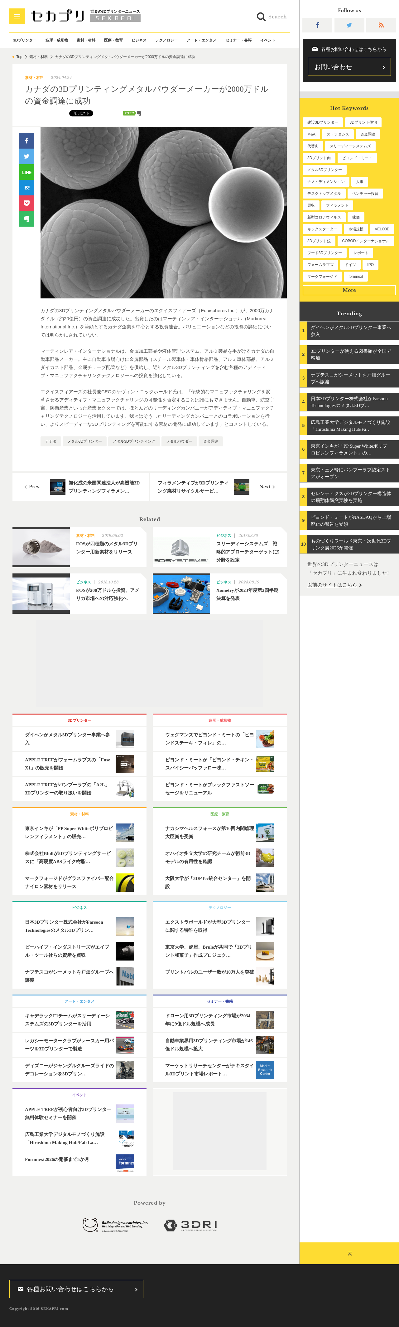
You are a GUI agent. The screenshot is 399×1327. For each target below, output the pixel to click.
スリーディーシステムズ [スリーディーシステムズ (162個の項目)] (350, 146)
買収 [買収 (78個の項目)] (311, 205)
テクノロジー (166, 40)
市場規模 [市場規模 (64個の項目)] (356, 229)
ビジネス (139, 40)
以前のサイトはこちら (332, 584)
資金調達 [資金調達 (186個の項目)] (367, 134)
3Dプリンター (24, 40)
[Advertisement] (149, 663)
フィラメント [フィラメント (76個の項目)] (337, 205)
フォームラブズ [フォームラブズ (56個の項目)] (320, 265)
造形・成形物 (57, 40)
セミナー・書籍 (238, 40)
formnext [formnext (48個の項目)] (356, 276)
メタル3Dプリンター (84, 441)
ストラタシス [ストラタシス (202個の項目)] (338, 134)
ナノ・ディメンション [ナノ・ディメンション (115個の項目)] (326, 181)
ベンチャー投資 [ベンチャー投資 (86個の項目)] (365, 193)
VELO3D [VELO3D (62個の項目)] (382, 229)
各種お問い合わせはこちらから (64, 1288)
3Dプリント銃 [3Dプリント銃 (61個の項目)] (319, 241)
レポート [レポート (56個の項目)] (360, 253)
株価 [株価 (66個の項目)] (356, 217)
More (349, 290)
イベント (267, 40)
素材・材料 (86, 40)
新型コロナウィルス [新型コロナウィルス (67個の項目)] (324, 217)
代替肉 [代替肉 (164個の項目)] (313, 146)
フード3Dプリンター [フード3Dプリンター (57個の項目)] (324, 253)
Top (19, 57)
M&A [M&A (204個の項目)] (311, 134)
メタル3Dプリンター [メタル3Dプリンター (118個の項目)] (324, 170)
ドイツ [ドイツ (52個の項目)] (350, 265)
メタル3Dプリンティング (134, 441)
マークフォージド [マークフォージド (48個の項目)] (322, 276)
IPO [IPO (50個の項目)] (370, 265)
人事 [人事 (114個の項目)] (359, 181)
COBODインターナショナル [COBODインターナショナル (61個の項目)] (366, 241)
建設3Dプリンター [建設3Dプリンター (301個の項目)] (322, 122)
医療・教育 (113, 40)
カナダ (50, 441)
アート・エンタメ (201, 40)
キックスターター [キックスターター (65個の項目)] (322, 229)
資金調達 (210, 441)
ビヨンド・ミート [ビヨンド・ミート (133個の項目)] (357, 158)
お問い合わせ (333, 66)
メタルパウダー (179, 441)
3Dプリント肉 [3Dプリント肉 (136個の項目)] (319, 158)
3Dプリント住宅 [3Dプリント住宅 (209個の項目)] (363, 122)
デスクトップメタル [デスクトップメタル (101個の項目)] (324, 193)
